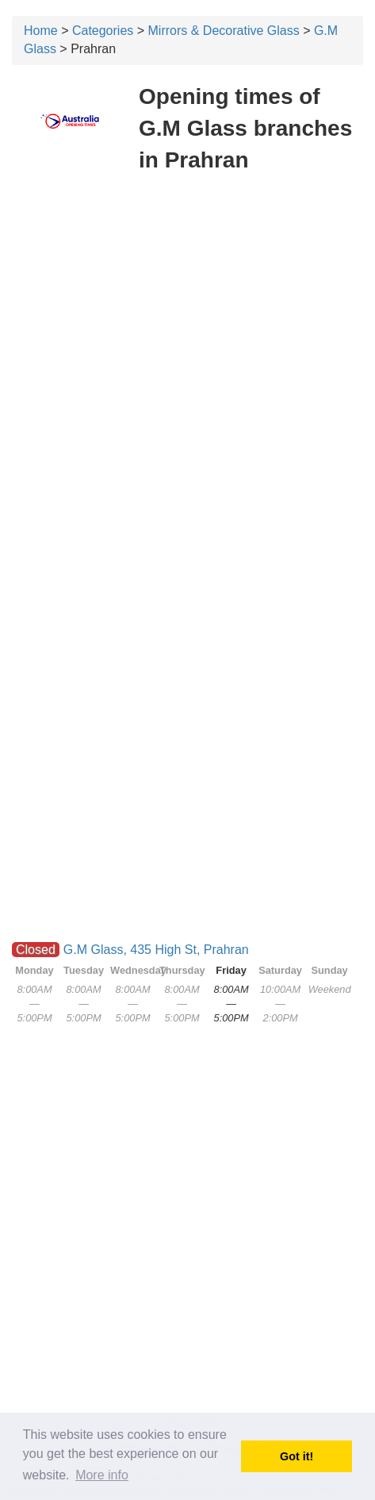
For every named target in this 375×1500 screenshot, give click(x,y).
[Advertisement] (187, 378)
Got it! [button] (296, 1456)
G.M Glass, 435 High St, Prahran (156, 949)
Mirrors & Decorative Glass (224, 30)
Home (41, 30)
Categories (102, 30)
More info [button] (101, 1475)
